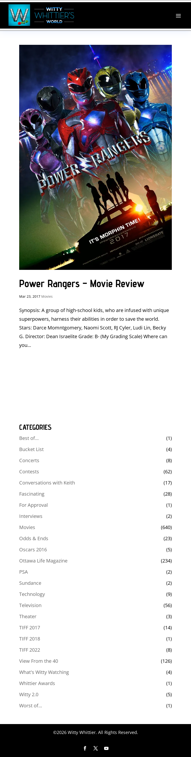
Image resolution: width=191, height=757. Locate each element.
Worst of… (30, 705)
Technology (32, 594)
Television (30, 605)
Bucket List (31, 449)
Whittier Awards (37, 683)
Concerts (29, 460)
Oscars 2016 (33, 549)
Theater (27, 616)
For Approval (33, 505)
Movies (47, 296)
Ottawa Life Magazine (43, 560)
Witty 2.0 (28, 694)
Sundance (30, 583)
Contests (29, 471)
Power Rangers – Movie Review (81, 283)
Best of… (29, 438)
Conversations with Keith (47, 482)
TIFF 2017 (29, 627)
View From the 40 (38, 661)
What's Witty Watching (44, 672)
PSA (23, 572)
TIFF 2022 (29, 650)
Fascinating (31, 494)
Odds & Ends (33, 538)
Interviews (30, 516)
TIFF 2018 (29, 638)
